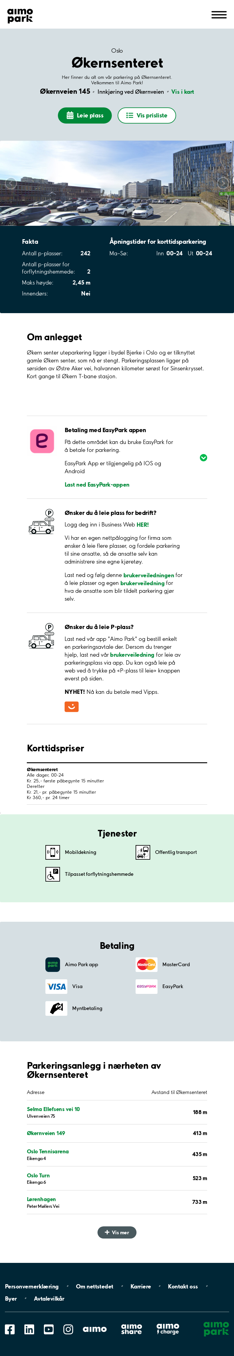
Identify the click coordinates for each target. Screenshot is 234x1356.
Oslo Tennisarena (48, 1151)
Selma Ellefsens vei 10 (53, 1109)
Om (94, 1286)
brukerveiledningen (148, 574)
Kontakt (183, 1286)
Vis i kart (182, 91)
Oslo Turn (38, 1175)
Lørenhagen (41, 1199)
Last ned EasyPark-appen (97, 484)
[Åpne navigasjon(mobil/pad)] (219, 14)
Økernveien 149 (46, 1133)
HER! (142, 524)
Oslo (117, 50)
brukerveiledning (142, 582)
